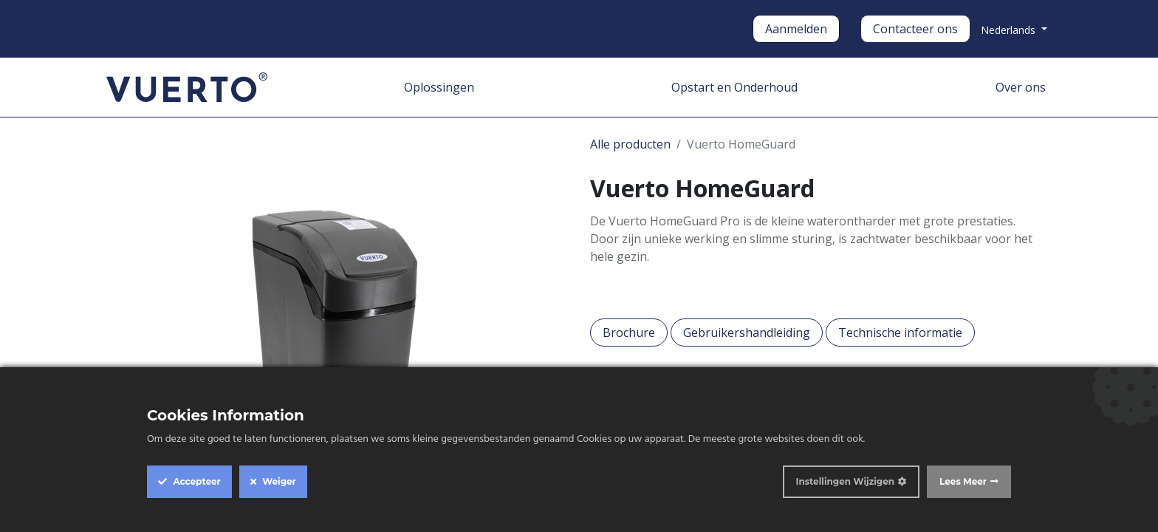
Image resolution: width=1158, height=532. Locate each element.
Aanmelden (796, 29)
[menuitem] (439, 87)
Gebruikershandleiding (746, 332)
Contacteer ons (915, 29)
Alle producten (630, 144)
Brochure (629, 332)
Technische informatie (900, 332)
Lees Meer (963, 481)
